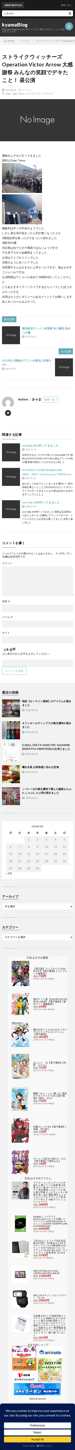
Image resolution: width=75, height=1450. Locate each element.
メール (7, 617)
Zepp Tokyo (18, 93)
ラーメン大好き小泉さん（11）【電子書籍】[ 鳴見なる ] (50, 1159)
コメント (7, 563)
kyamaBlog (15, 24)
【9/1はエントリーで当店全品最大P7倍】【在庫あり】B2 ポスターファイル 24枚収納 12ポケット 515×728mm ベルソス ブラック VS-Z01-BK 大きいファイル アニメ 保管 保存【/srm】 (50, 1246)
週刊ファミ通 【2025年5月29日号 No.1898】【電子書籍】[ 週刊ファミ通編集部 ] (50, 1001)
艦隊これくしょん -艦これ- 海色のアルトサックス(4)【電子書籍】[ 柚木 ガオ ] (50, 1096)
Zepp (7, 93)
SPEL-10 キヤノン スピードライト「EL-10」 (50, 1296)
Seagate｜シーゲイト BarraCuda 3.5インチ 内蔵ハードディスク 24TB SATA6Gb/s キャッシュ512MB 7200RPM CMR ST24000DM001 (50, 1221)
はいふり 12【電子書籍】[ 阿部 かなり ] (49, 1063)
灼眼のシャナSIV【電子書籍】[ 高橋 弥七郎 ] (49, 1128)
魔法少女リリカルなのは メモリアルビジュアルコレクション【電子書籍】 (50, 1032)
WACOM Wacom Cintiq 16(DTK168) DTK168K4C (46, 1272)
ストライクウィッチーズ (39, 93)
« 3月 (9, 873)
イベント (27, 90)
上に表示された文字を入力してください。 (26, 653)
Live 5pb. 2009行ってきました (41, 502)
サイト (6, 633)
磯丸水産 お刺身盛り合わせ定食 (40, 767)
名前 (6, 601)
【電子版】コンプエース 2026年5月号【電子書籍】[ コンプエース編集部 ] (50, 971)
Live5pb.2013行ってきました (40, 445)
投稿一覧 (49, 399)
